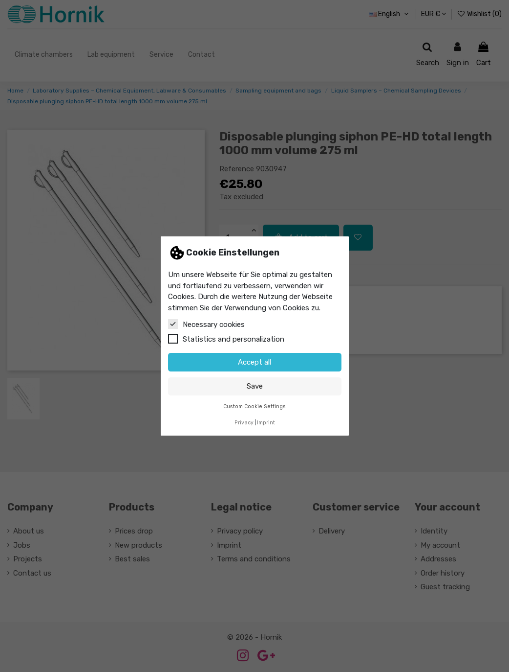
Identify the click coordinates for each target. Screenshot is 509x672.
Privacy (244, 422)
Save (255, 386)
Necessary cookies (206, 324)
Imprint (266, 422)
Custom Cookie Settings (254, 406)
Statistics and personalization (226, 339)
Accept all (254, 362)
